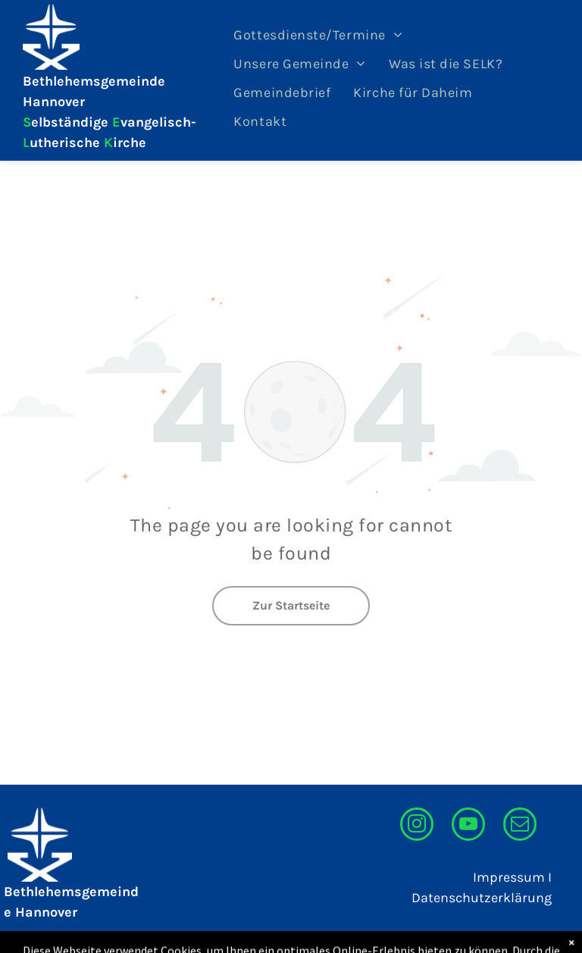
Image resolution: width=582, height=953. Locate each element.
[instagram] (416, 826)
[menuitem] (318, 34)
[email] (520, 826)
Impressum (509, 877)
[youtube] (468, 826)
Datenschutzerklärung (481, 897)
